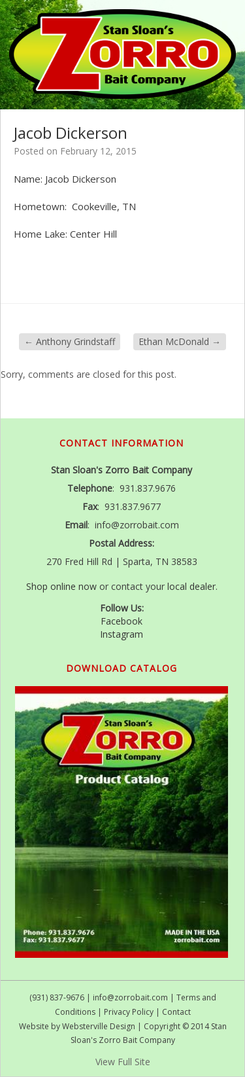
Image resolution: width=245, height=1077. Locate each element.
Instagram (121, 634)
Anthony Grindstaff (69, 341)
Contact (176, 1011)
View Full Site (122, 1061)
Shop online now (61, 586)
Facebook (121, 621)
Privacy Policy (129, 1011)
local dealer (191, 586)
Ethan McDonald (180, 341)
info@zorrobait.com (130, 997)
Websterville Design (98, 1026)
